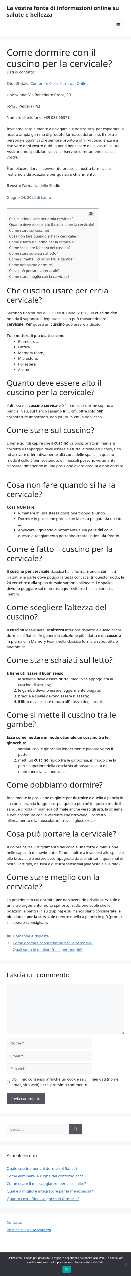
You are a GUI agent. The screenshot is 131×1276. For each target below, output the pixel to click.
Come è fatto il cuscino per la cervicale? (42, 242)
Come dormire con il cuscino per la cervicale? (52, 942)
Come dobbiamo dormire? (31, 264)
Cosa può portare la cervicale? (34, 270)
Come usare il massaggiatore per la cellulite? (46, 1183)
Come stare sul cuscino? (29, 230)
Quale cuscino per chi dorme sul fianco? (42, 1168)
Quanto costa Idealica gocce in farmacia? (43, 1198)
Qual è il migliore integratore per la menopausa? (50, 1191)
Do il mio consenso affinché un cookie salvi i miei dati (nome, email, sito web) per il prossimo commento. (66, 1082)
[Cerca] (75, 1129)
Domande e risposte (31, 936)
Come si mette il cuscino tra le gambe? (41, 259)
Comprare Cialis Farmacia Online (59, 83)
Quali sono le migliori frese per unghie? (48, 949)
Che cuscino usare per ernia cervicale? (41, 218)
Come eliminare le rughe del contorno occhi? (46, 1175)
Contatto (14, 1222)
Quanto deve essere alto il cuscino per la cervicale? (51, 224)
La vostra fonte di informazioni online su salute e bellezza (63, 11)
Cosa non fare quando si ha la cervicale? (43, 236)
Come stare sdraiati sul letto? (33, 253)
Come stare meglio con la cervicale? (39, 276)
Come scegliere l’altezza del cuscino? (39, 247)
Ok (67, 1269)
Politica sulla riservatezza (29, 1229)
